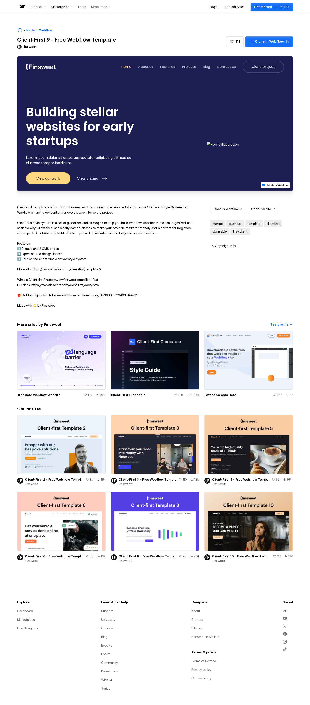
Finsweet (31, 484)
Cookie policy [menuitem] (201, 678)
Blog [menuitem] (104, 637)
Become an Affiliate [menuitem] (205, 637)
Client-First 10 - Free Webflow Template (241, 556)
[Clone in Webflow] (269, 41)
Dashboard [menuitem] (25, 611)
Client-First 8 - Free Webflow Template (148, 556)
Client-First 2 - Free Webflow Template (54, 479)
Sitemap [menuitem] (197, 628)
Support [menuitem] (107, 611)
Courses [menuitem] (107, 628)
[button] (38, 7)
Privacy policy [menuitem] (201, 669)
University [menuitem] (108, 619)
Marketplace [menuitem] (26, 619)
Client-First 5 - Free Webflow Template (241, 479)
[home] (22, 7)
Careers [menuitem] (197, 619)
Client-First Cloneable (128, 395)
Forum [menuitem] (105, 654)
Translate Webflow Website (38, 395)
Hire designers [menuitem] (27, 628)
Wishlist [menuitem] (106, 680)
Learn (82, 7)
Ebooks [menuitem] (106, 645)
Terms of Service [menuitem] (203, 661)
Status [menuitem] (105, 688)
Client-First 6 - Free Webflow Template (54, 556)
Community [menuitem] (109, 662)
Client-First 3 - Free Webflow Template (148, 479)
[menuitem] (285, 610)
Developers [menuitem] (109, 671)
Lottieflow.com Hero (220, 395)
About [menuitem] (195, 611)
